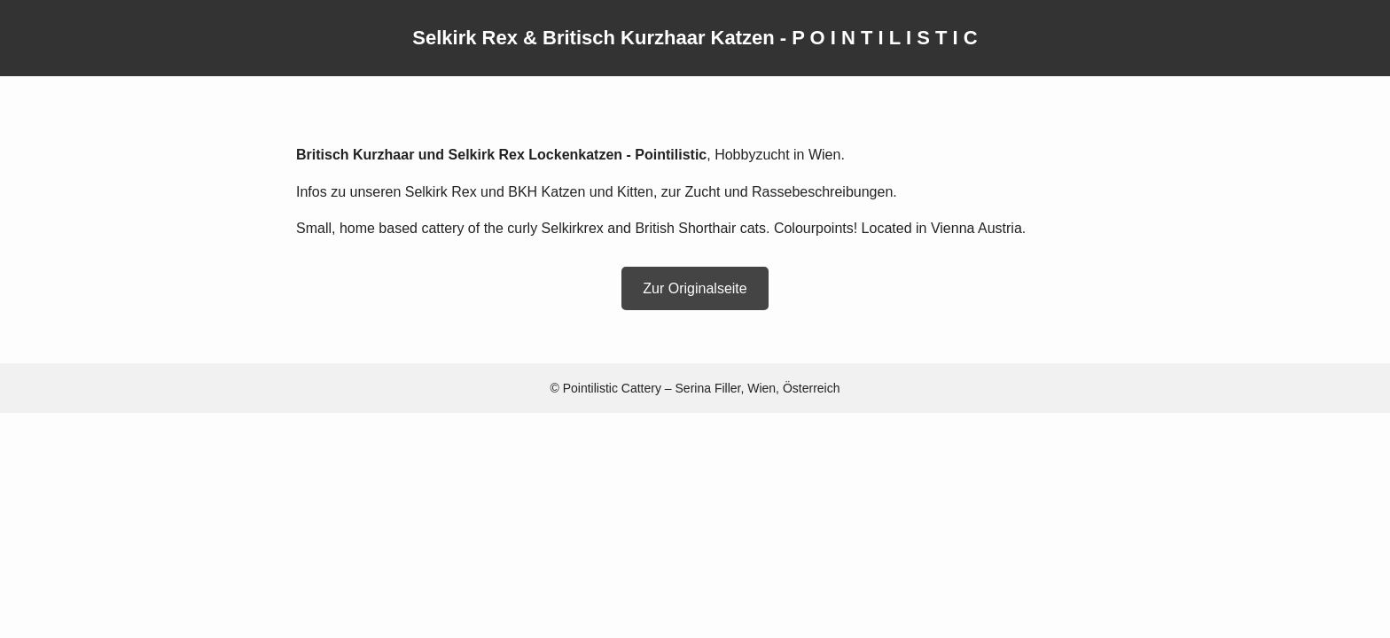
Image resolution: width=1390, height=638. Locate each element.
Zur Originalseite (694, 288)
